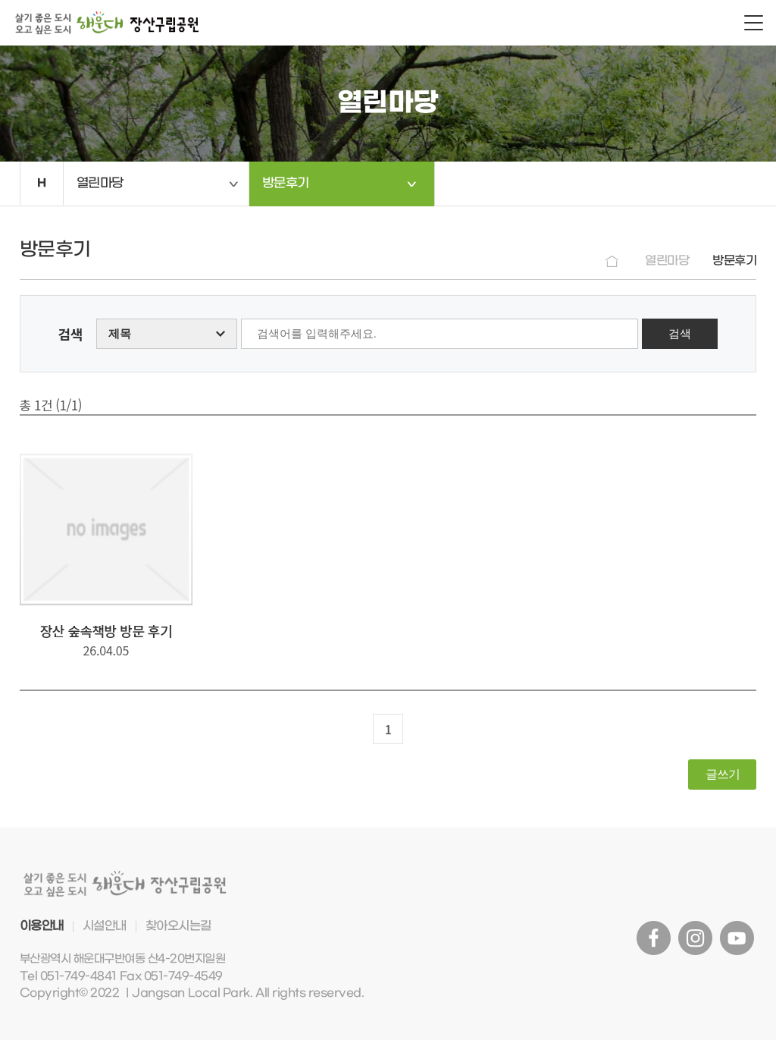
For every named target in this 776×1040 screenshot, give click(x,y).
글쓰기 (723, 774)
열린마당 (100, 183)
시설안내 (105, 926)
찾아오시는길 (178, 926)
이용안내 (42, 926)
